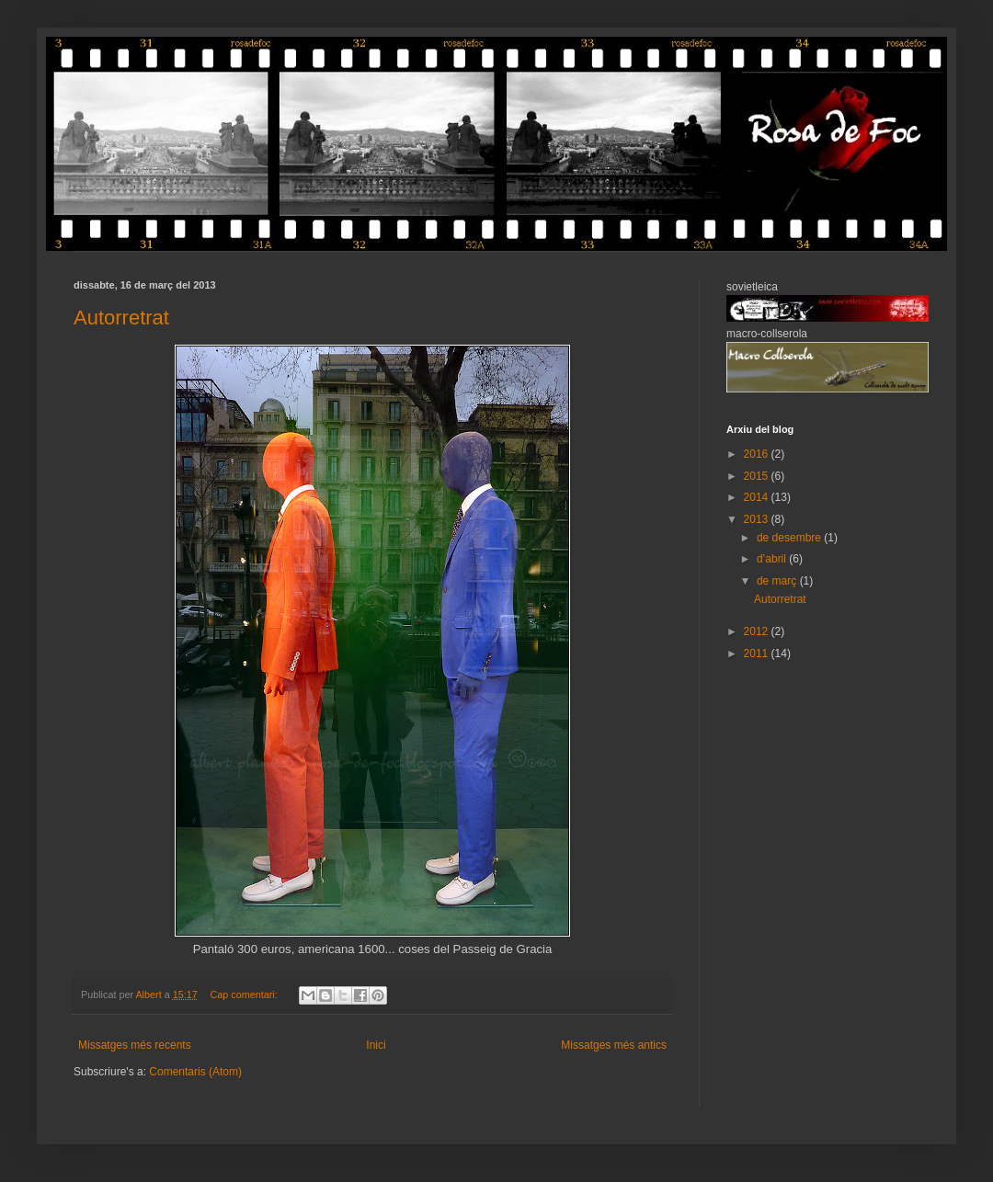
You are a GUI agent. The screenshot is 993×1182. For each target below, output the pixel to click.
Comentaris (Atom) (195, 1071)
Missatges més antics (614, 1045)
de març (778, 580)
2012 (757, 631)
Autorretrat (121, 317)
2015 (757, 476)
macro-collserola (766, 333)
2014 (757, 497)
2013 (757, 519)
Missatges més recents (134, 1045)
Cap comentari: (245, 994)
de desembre (790, 537)
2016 (757, 454)
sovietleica (752, 286)
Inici (375, 1045)
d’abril (773, 558)
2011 (757, 653)
